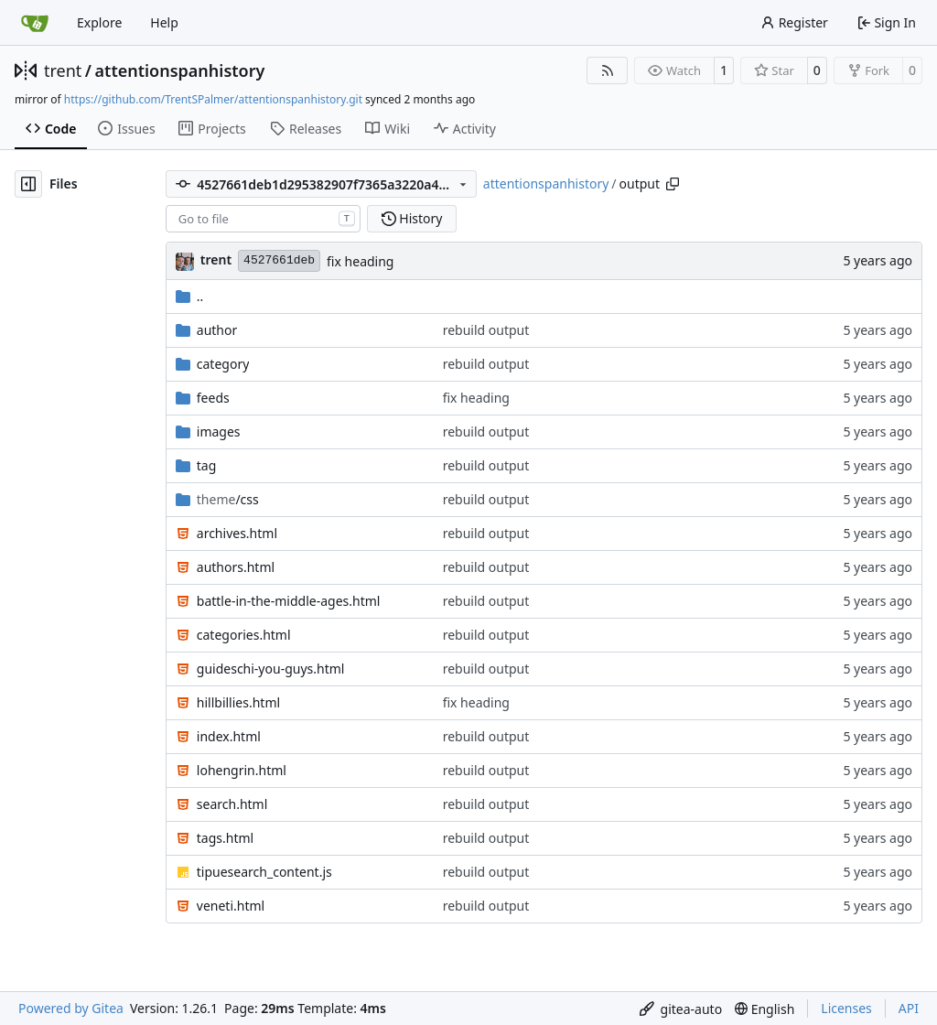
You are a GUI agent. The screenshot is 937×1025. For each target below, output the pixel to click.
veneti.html (230, 905)
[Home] (34, 22)
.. (190, 296)
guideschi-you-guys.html (271, 668)
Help (164, 22)
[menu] (681, 1009)
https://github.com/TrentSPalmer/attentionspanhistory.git (213, 99)
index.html (229, 736)
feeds (213, 397)
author (217, 330)
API (909, 1008)
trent (62, 70)
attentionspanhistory (180, 70)
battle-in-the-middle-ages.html (289, 601)
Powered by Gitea (71, 1008)
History (412, 218)
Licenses (846, 1008)
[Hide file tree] (28, 184)
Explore (99, 22)
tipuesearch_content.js (264, 871)
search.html (232, 804)
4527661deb (279, 260)
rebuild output (486, 330)
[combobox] (263, 218)
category (223, 363)
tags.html (225, 838)
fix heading (360, 261)
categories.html (244, 634)
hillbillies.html (238, 702)
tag (207, 465)
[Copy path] (672, 184)
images (219, 431)
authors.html (236, 567)
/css (228, 499)
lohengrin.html (241, 770)
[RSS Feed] (608, 70)
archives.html (237, 533)
